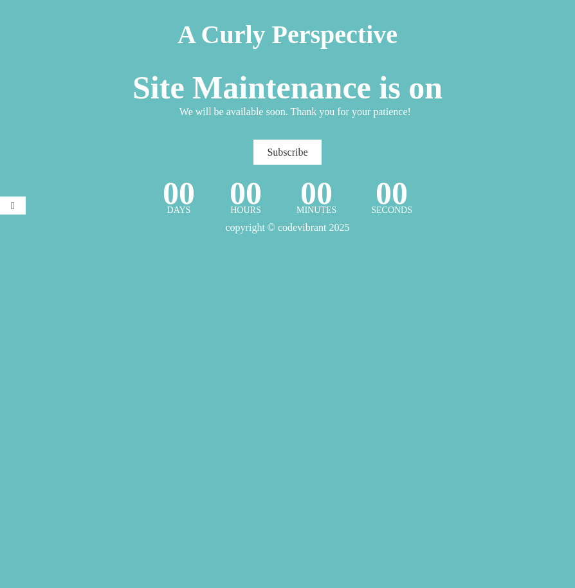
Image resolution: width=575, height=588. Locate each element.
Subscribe (287, 152)
